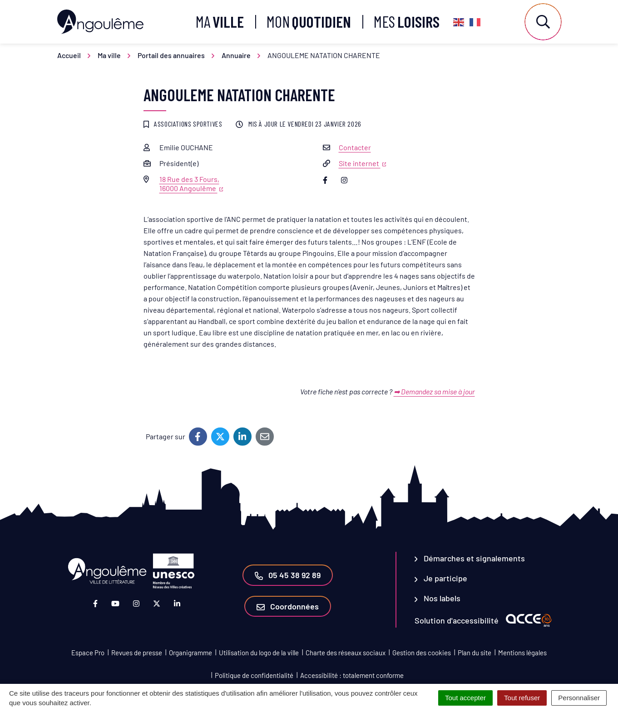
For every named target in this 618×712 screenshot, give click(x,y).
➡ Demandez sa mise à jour (434, 391)
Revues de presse (136, 652)
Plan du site (474, 652)
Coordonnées (288, 606)
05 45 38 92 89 (288, 575)
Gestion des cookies (421, 652)
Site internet (362, 163)
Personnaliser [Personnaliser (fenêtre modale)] (579, 698)
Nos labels (438, 598)
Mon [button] (309, 21)
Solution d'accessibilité (457, 620)
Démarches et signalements (470, 558)
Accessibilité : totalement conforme (352, 675)
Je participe (441, 578)
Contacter (355, 147)
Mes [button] (407, 21)
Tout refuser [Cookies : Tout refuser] (522, 698)
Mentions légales (522, 652)
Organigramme (190, 652)
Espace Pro (87, 652)
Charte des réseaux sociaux (346, 652)
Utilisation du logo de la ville (259, 652)
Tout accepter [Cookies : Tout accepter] (465, 698)
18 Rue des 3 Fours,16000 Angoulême (191, 183)
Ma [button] (220, 21)
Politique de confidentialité (254, 675)
